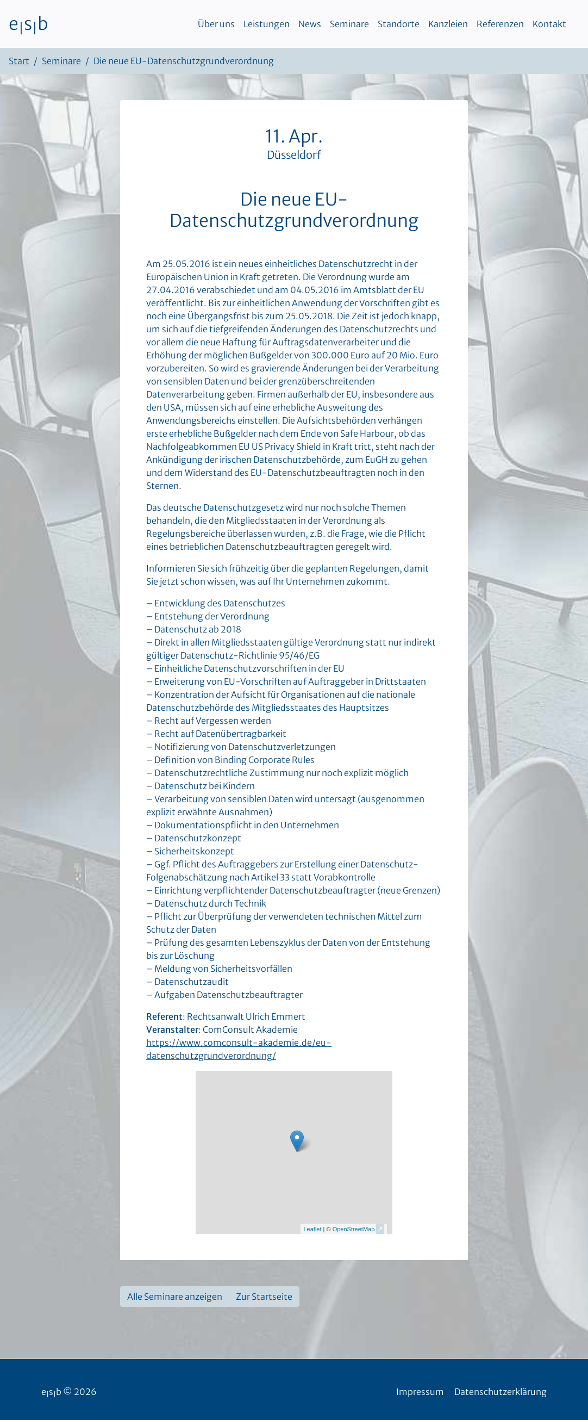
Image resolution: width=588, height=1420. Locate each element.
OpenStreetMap (354, 1229)
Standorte (399, 23)
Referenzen (500, 23)
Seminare (349, 23)
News (309, 23)
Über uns (216, 23)
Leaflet (312, 1229)
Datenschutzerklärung (500, 1391)
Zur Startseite (264, 1296)
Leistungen (266, 23)
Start (19, 60)
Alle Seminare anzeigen (174, 1296)
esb (28, 24)
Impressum (420, 1391)
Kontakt (549, 23)
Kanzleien (448, 23)
